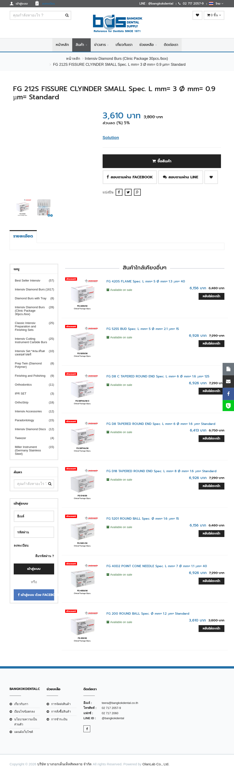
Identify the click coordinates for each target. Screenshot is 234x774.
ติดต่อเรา (171, 45)
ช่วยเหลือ (146, 45)
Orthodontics (31, 385)
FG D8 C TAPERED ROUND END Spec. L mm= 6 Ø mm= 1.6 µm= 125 (157, 376)
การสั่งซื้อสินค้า (61, 711)
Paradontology (31, 420)
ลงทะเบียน (21, 546)
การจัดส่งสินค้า (61, 704)
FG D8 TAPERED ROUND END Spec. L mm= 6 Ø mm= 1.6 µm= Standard (160, 423)
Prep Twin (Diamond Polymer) (31, 365)
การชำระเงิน (59, 719)
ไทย (216, 3)
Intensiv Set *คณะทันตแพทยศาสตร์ (31, 353)
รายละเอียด (23, 236)
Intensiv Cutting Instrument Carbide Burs (31, 340)
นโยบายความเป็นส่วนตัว (25, 722)
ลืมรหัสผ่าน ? (44, 556)
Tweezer (31, 438)
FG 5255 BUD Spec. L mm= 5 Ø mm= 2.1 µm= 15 (142, 329)
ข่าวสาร (100, 45)
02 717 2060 (110, 713)
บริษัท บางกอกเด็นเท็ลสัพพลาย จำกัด (64, 764)
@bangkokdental (113, 718)
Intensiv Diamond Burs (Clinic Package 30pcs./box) (126, 59)
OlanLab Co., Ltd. (155, 764)
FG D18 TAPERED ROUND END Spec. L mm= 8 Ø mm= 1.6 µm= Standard (161, 471)
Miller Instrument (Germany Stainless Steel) (31, 450)
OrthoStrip (31, 402)
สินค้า (80, 45)
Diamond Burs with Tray (31, 298)
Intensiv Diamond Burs (31, 289)
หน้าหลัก (62, 45)
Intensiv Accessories (31, 411)
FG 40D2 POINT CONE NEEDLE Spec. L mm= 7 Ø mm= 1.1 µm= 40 (156, 566)
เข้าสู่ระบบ (33, 568)
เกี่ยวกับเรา (124, 45)
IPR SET (31, 393)
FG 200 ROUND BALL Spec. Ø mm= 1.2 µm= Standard (147, 613)
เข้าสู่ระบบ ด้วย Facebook (36, 595)
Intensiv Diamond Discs (31, 429)
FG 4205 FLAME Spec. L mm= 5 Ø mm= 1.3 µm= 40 (145, 281)
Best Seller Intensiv (31, 280)
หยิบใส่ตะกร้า (211, 296)
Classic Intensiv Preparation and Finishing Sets (31, 326)
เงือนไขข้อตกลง (24, 711)
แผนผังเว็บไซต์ (23, 732)
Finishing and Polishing (31, 376)
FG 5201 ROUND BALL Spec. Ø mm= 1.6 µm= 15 (142, 518)
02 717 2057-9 (111, 708)
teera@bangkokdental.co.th (120, 703)
